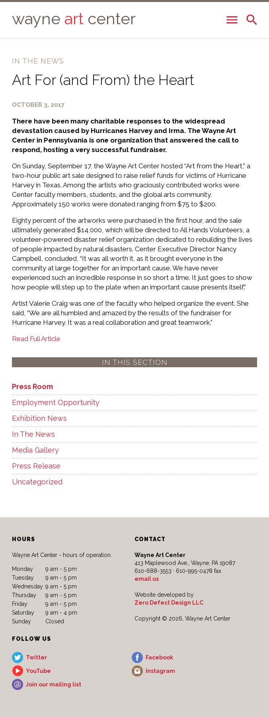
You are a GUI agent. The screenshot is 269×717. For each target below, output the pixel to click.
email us (146, 579)
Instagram (160, 671)
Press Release (36, 466)
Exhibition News (39, 418)
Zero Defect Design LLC (168, 602)
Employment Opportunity (55, 402)
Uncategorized (37, 482)
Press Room (32, 386)
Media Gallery (35, 450)
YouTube (38, 671)
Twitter (36, 657)
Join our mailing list (53, 684)
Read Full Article (36, 339)
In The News (33, 434)
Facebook (159, 657)
